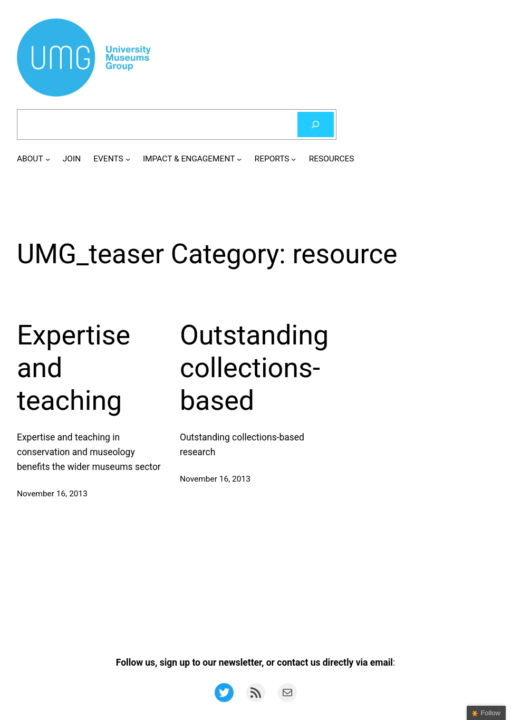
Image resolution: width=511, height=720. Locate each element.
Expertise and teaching (73, 368)
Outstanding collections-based (254, 368)
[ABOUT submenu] (47, 159)
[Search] (315, 125)
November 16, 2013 (52, 493)
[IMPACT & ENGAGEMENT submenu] (239, 159)
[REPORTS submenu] (293, 159)
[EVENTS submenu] (128, 159)
